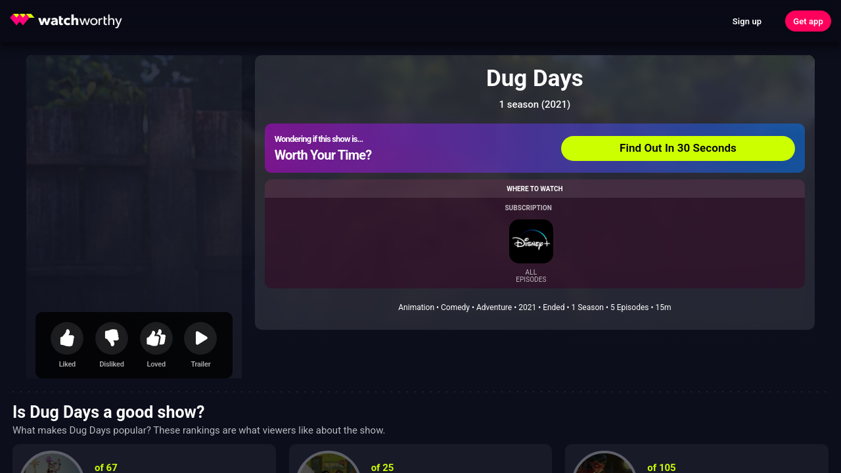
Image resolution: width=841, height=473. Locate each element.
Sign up (747, 21)
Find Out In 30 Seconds (678, 147)
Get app (808, 21)
